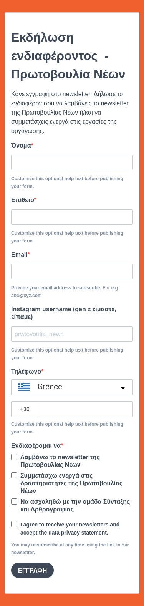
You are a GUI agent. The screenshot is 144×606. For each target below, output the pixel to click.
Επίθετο (22, 200)
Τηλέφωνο (26, 371)
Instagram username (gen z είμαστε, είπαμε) (63, 313)
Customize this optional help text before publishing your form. (67, 182)
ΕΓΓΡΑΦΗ (32, 570)
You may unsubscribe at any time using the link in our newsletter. (70, 548)
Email (19, 254)
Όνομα (21, 145)
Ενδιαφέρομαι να (36, 445)
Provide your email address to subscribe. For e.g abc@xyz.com (64, 291)
